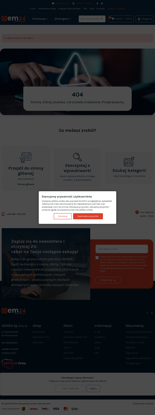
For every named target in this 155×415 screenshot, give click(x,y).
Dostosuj (62, 216)
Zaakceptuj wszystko (88, 216)
